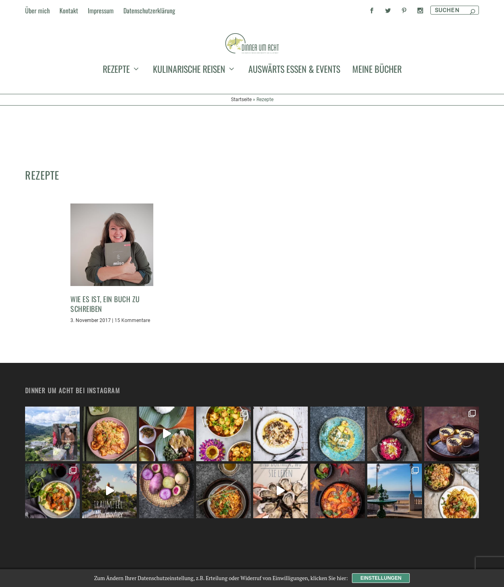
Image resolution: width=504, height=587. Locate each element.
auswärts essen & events (294, 119)
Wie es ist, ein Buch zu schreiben (105, 304)
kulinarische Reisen (189, 119)
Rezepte (116, 119)
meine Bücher (377, 119)
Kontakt (68, 10)
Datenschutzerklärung (149, 10)
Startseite (241, 148)
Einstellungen (380, 578)
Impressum (101, 10)
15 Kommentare (132, 320)
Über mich (37, 10)
